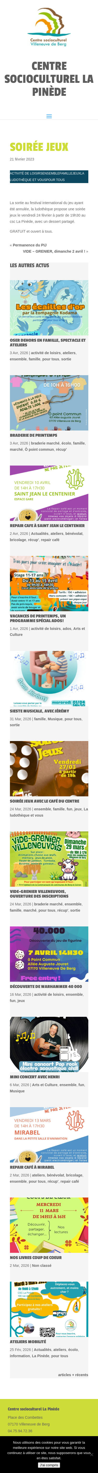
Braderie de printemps (33, 397)
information (20, 1318)
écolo (66, 405)
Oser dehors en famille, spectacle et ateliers (48, 305)
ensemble (50, 136)
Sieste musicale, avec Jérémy (39, 673)
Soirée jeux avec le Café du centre (44, 763)
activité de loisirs (26, 136)
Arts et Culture (44, 1047)
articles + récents (73, 1337)
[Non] (91, 1454)
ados (67, 591)
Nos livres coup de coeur (36, 1220)
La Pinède (40, 1318)
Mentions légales (22, 1407)
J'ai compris (49, 1465)
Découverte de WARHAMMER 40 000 (46, 949)
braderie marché (45, 405)
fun (69, 771)
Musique (55, 681)
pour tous (55, 142)
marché (16, 412)
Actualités (40, 496)
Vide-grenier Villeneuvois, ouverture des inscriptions (39, 856)
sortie (66, 321)
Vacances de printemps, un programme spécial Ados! (38, 581)
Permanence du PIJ (30, 207)
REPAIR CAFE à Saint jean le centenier (47, 488)
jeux (76, 136)
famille (66, 136)
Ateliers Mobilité (28, 1304)
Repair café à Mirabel (32, 1129)
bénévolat (73, 496)
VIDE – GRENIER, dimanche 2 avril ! (54, 214)
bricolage (18, 502)
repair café (50, 502)
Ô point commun (39, 412)
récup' (61, 412)
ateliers (69, 315)
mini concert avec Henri (35, 1039)
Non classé (41, 1228)
